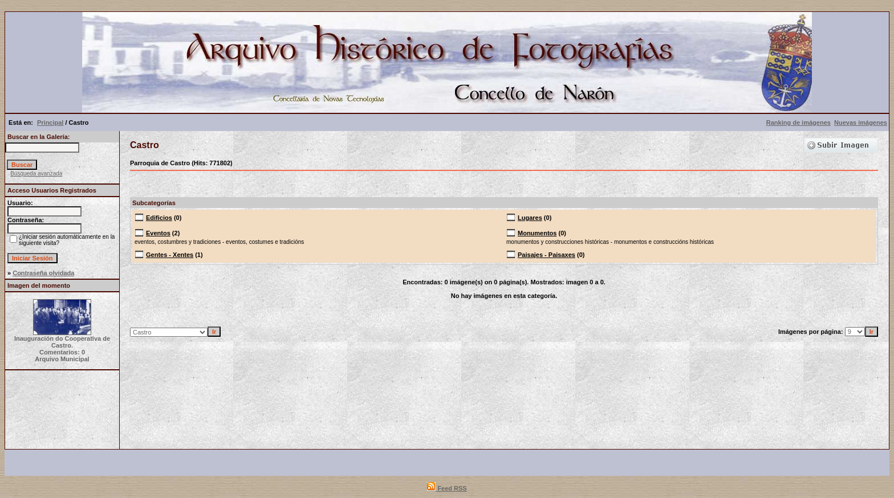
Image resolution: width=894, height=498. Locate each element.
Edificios (159, 217)
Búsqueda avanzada (36, 173)
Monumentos (537, 233)
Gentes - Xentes (169, 254)
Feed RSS (446, 488)
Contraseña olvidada (43, 273)
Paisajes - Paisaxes (546, 254)
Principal (50, 122)
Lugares (530, 217)
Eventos (158, 233)
